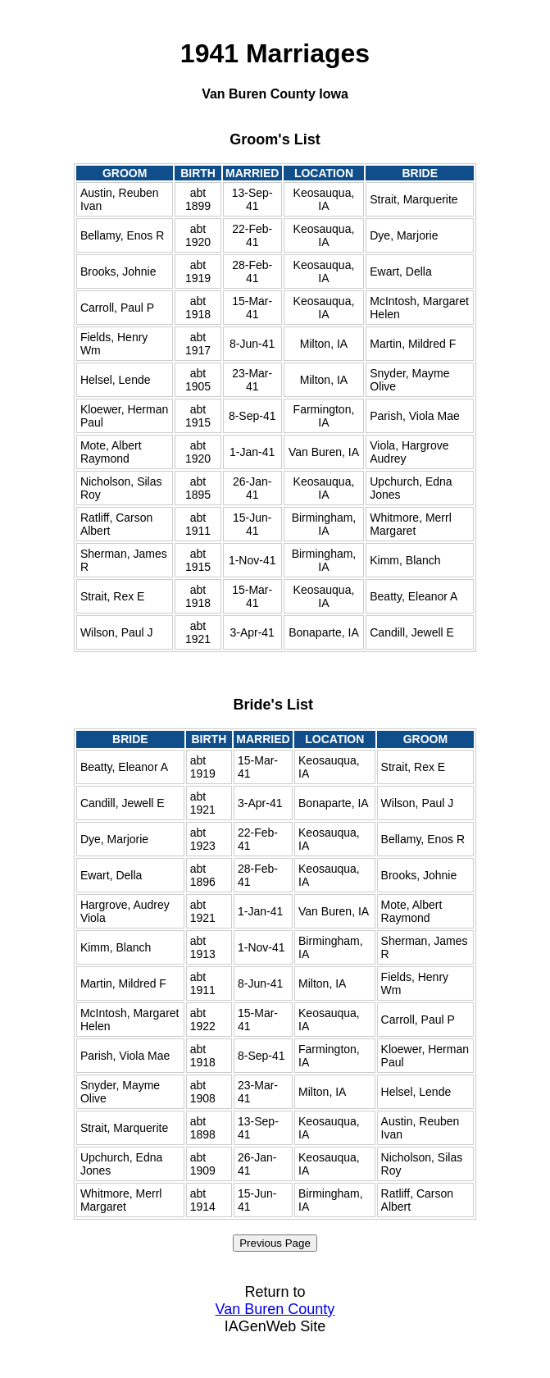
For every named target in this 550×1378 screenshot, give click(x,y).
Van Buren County (275, 1309)
